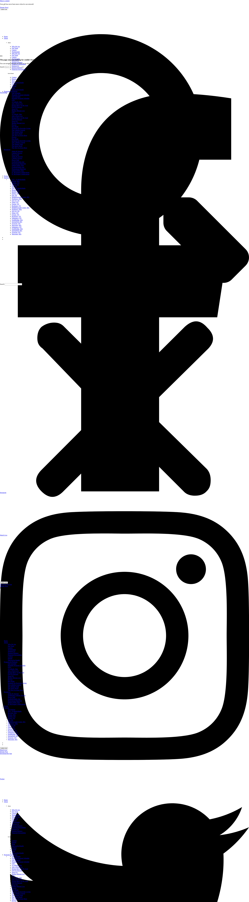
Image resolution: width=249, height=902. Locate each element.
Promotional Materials (15, 701)
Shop (13, 844)
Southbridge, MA (13, 734)
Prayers (10, 679)
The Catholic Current (14, 685)
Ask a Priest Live (13, 671)
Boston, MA (12, 715)
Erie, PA (10, 720)
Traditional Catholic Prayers (17, 695)
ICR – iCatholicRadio (15, 711)
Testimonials (12, 649)
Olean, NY (11, 727)
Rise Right (11, 681)
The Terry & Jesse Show (15, 690)
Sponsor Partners (13, 653)
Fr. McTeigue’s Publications (16, 704)
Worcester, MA (12, 739)
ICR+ (9, 667)
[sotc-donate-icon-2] (14, 796)
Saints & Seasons (13, 694)
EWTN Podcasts (13, 674)
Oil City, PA (11, 725)
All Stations (11, 709)
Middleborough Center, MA (16, 722)
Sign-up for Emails (14, 660)
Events (6, 706)
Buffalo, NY (12, 716)
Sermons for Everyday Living (17, 683)
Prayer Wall (11, 697)
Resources (7, 692)
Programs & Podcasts (10, 662)
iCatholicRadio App (14, 699)
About (6, 642)
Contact (10, 657)
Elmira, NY (11, 718)
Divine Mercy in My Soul (16, 672)
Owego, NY (11, 729)
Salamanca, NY (13, 732)
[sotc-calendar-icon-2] (14, 775)
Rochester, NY (12, 731)
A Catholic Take (13, 669)
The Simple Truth (13, 686)
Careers (10, 648)
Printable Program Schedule (16, 665)
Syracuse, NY (12, 738)
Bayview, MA (12, 713)
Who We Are (12, 644)
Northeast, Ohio (13, 723)
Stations (6, 708)
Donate (10, 658)
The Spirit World (13, 688)
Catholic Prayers (17, 153)
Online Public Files (14, 702)
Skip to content (5, 1)
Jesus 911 (11, 676)
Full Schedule (12, 664)
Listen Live (4, 9)
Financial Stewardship (15, 655)
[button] (124, 409)
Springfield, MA (13, 736)
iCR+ (13, 863)
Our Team (11, 646)
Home (6, 641)
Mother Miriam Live (14, 678)
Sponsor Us (11, 651)
